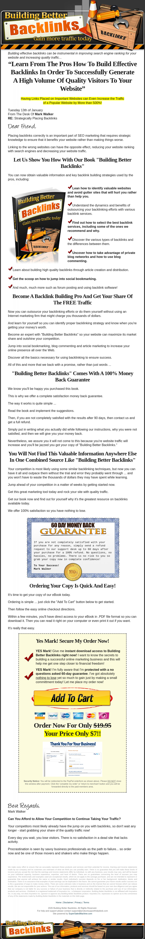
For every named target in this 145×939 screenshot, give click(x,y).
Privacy (78, 902)
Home (58, 902)
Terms (86, 902)
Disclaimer (68, 902)
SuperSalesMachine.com (80, 913)
